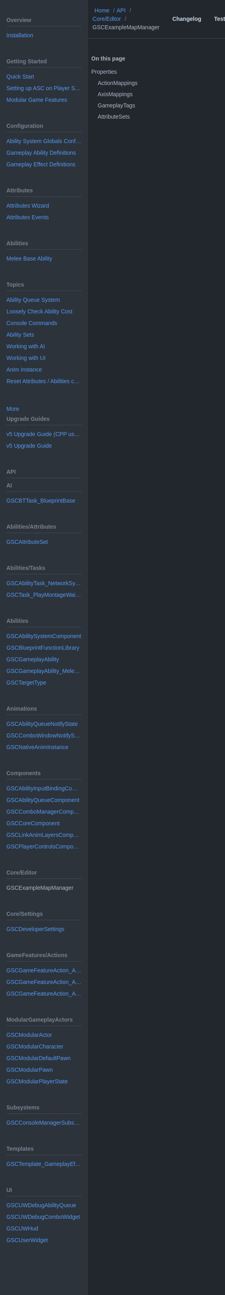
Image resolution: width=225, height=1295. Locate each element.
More (12, 409)
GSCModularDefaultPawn (38, 1058)
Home (101, 10)
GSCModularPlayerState (37, 1081)
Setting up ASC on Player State (44, 88)
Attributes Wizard (27, 205)
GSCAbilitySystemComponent (43, 636)
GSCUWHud (22, 1228)
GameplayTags (116, 105)
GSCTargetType (26, 682)
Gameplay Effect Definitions (41, 164)
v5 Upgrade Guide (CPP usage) (44, 434)
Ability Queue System (33, 300)
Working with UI (26, 358)
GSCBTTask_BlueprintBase (40, 500)
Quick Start (20, 76)
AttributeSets (114, 116)
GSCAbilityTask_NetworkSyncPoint (44, 583)
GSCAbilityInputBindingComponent (44, 788)
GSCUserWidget (27, 1240)
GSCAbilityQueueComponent (42, 800)
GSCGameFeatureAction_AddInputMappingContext (44, 993)
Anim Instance (24, 369)
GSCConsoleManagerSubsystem (44, 1122)
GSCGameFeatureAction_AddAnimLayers (44, 982)
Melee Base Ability (29, 258)
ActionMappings (118, 83)
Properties (104, 72)
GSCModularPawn (29, 1070)
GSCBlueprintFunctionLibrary (42, 647)
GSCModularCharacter (34, 1046)
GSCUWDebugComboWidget (43, 1217)
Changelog (186, 19)
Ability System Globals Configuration (44, 141)
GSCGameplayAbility (32, 659)
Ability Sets (20, 334)
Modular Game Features (36, 100)
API (121, 10)
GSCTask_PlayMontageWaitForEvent (44, 595)
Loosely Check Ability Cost (39, 311)
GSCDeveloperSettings (35, 929)
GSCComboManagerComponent (44, 811)
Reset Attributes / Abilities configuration (44, 381)
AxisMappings (115, 94)
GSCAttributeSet (27, 542)
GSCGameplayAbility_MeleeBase (44, 671)
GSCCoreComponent (33, 823)
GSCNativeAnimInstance (37, 747)
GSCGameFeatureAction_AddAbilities (44, 970)
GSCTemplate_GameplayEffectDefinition (44, 1164)
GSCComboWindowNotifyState (44, 735)
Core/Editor (106, 19)
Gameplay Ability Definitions (41, 153)
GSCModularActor (29, 1035)
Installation (19, 35)
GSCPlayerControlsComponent (44, 846)
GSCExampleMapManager (125, 27)
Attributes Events (27, 217)
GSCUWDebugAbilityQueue (41, 1205)
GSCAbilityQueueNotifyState (42, 724)
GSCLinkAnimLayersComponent (44, 835)
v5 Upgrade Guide (29, 445)
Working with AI (25, 346)
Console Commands (31, 323)
